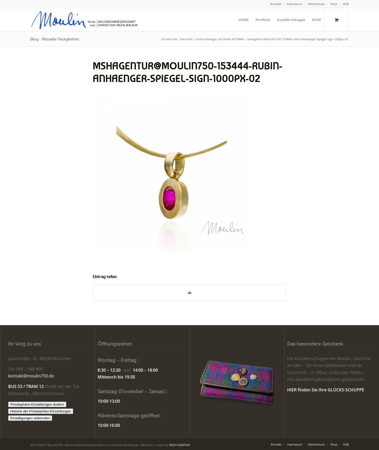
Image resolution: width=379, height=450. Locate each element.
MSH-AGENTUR (179, 445)
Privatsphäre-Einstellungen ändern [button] (37, 404)
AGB (346, 4)
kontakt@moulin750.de (31, 376)
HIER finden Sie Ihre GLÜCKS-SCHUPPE (325, 390)
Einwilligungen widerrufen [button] (30, 418)
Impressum (294, 4)
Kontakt (275, 4)
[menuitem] (276, 4)
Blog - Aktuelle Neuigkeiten (54, 39)
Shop (333, 4)
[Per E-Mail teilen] (189, 293)
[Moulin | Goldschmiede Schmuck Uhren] (85, 19)
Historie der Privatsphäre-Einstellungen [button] (40, 411)
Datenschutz (316, 4)
